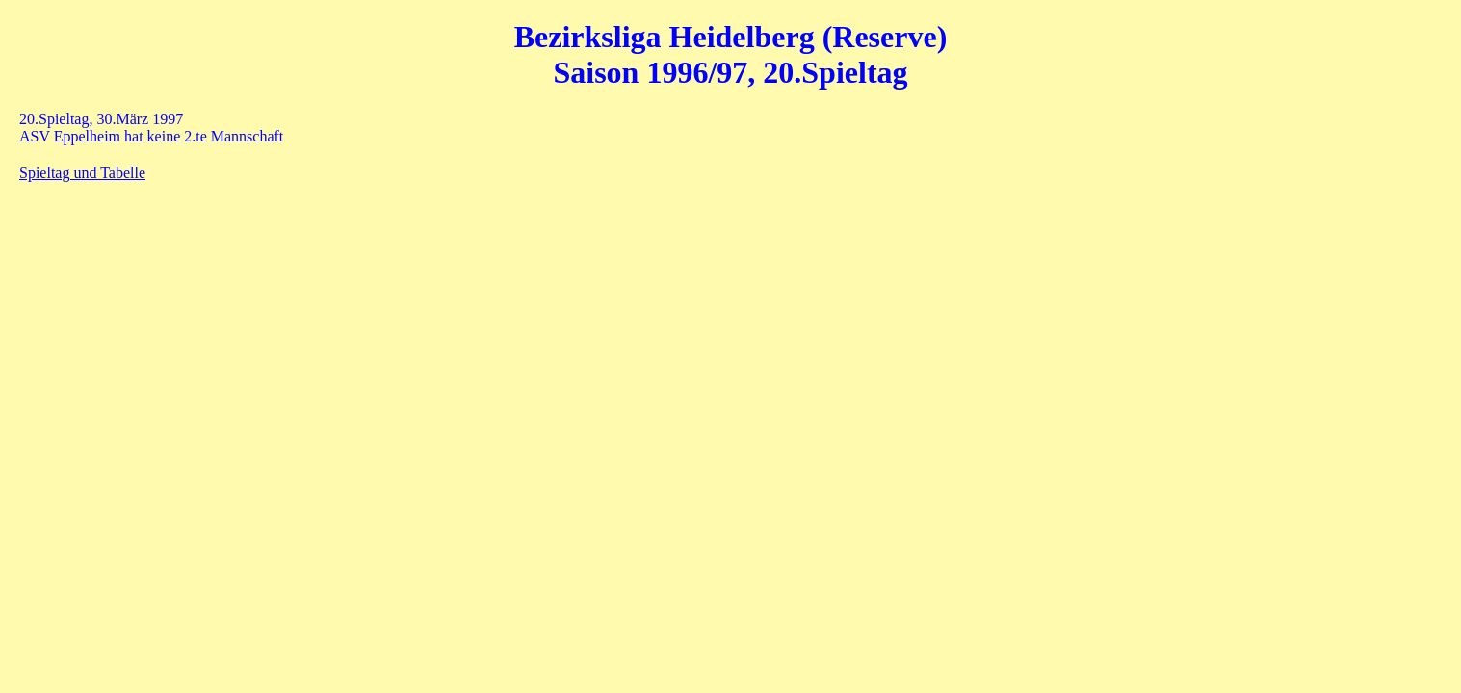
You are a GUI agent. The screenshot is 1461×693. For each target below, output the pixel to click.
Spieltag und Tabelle (82, 173)
